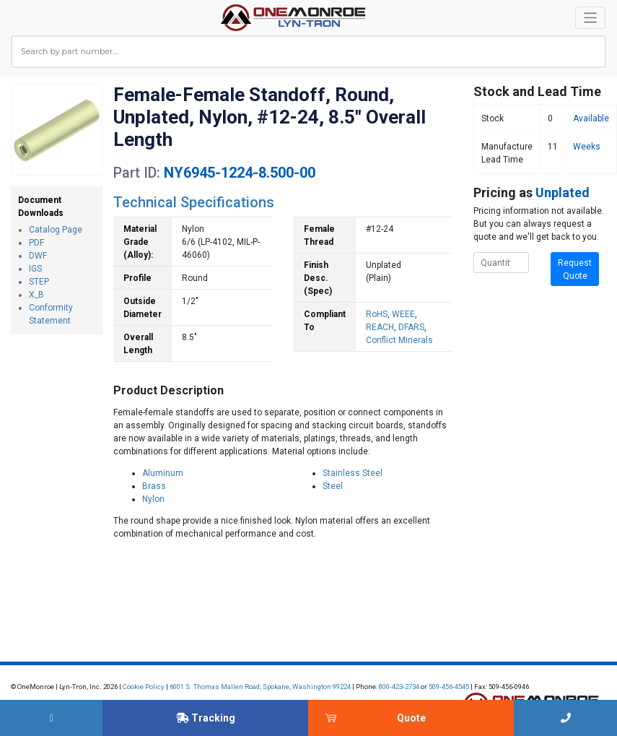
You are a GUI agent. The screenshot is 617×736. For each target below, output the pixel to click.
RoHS (377, 314)
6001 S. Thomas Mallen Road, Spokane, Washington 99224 (260, 686)
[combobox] (308, 51)
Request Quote (575, 269)
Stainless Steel (352, 473)
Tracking (205, 718)
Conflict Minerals (399, 340)
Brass (154, 486)
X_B (36, 295)
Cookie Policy (144, 686)
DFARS (411, 327)
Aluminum (162, 473)
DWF (38, 256)
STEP (39, 282)
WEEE (403, 314)
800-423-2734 (399, 686)
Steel (333, 486)
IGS (35, 269)
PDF (36, 243)
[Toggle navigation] (590, 18)
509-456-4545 (449, 686)
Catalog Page (55, 230)
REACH (380, 327)
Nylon (153, 499)
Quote (411, 718)
